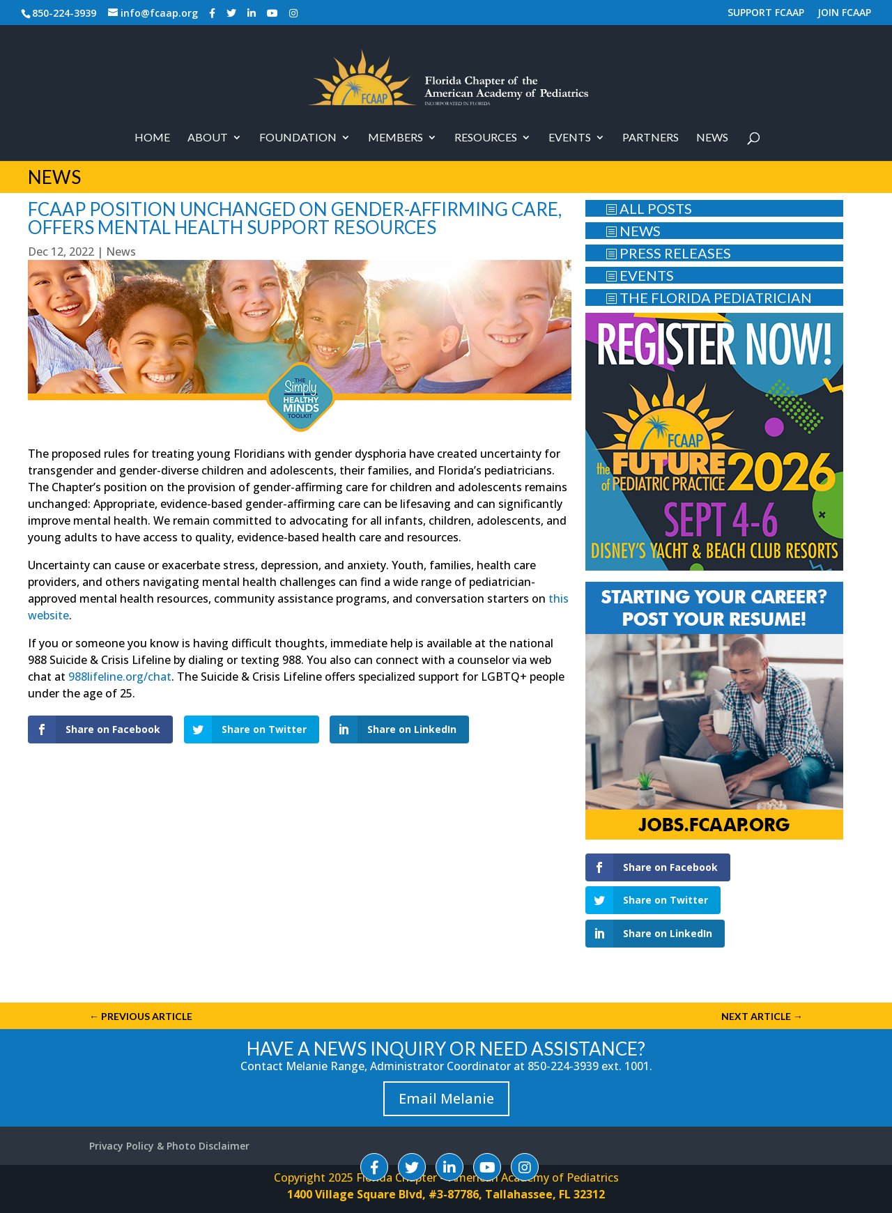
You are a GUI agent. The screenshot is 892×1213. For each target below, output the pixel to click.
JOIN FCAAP (844, 13)
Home (152, 138)
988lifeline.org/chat (119, 676)
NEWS (633, 230)
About (207, 138)
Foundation (298, 138)
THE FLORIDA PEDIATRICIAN (709, 297)
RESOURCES (485, 138)
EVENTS (640, 275)
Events (569, 138)
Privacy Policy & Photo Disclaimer (169, 1145)
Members (395, 138)
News (712, 138)
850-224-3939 (64, 13)
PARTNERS (650, 138)
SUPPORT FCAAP (766, 13)
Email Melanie (446, 1098)
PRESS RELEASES (668, 253)
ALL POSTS (649, 208)
